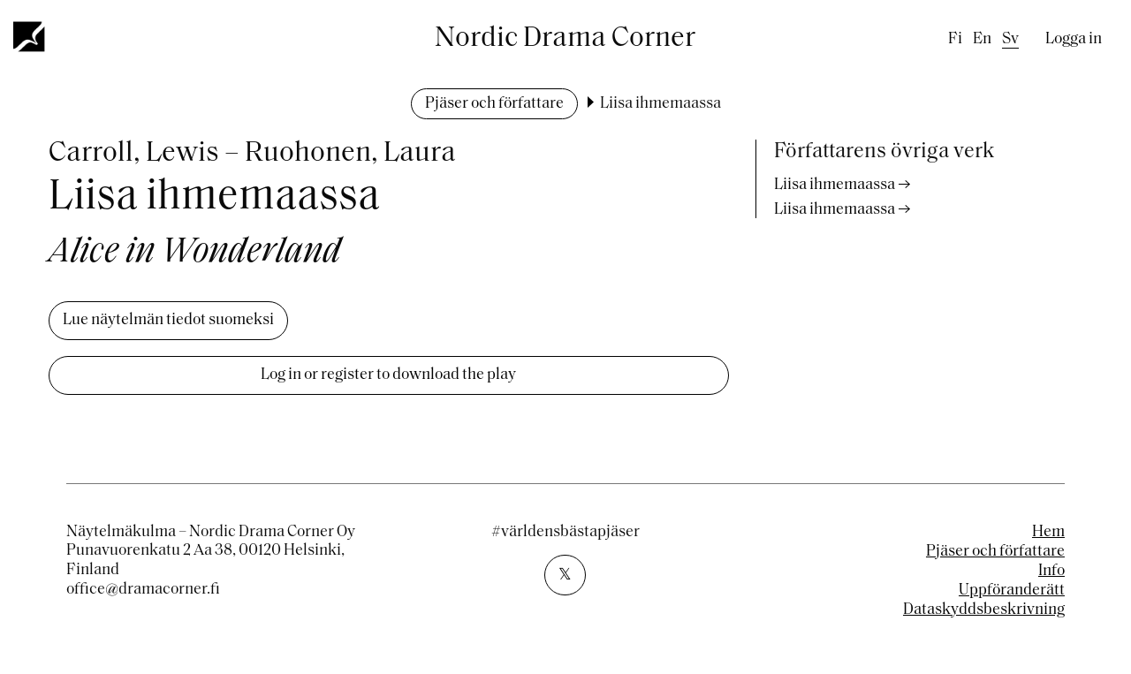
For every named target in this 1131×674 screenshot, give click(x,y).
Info (1051, 571)
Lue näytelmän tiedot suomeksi (168, 320)
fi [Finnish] (955, 39)
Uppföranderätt (1012, 590)
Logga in (1073, 39)
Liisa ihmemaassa (834, 185)
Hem (1048, 532)
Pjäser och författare (494, 103)
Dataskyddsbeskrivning (984, 610)
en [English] (982, 39)
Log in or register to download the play (388, 375)
